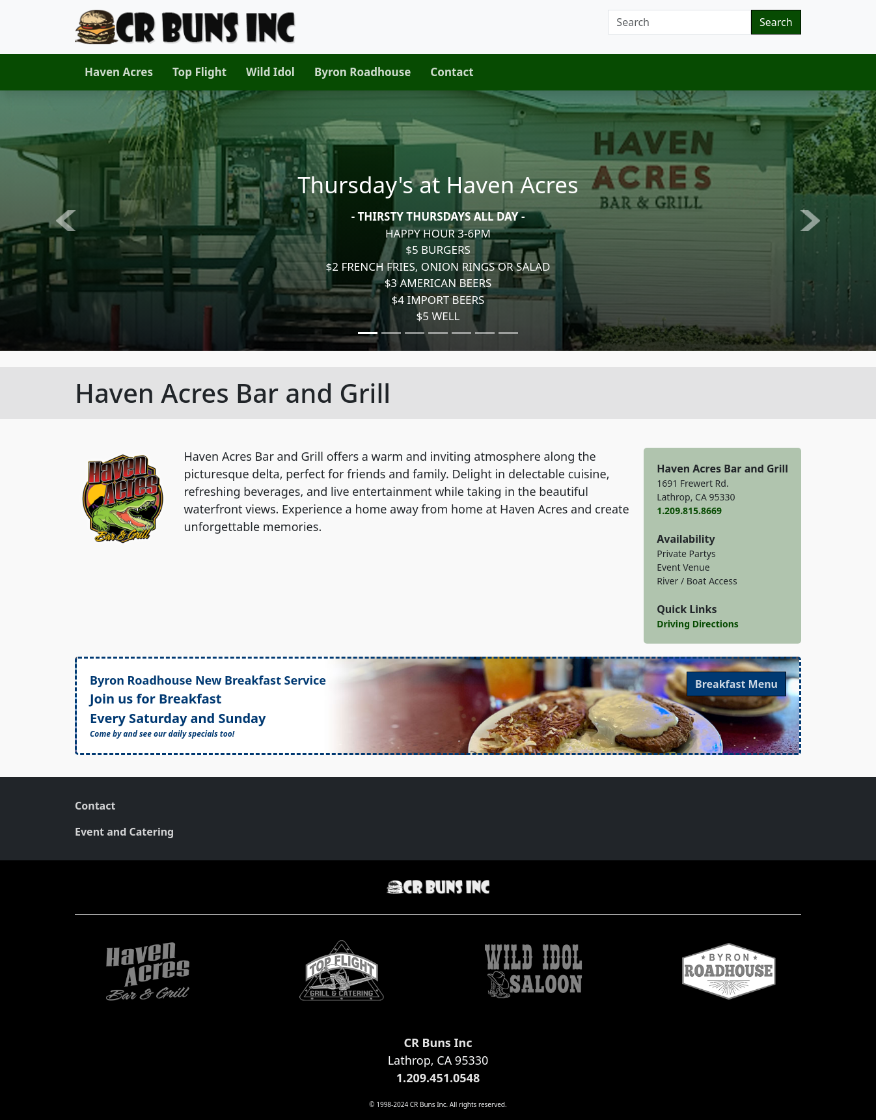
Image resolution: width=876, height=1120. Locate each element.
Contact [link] (451, 71)
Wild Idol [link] (270, 71)
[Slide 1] (367, 332)
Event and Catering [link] (124, 832)
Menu (736, 684)
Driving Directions (698, 624)
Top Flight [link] (199, 71)
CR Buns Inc (438, 1042)
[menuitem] (119, 72)
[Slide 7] (508, 332)
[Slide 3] (414, 332)
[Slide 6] (485, 332)
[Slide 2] (391, 332)
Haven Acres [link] (119, 71)
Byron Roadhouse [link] (362, 71)
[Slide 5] (461, 332)
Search (776, 22)
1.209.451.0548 (438, 1078)
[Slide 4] (438, 332)
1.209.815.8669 (689, 510)
